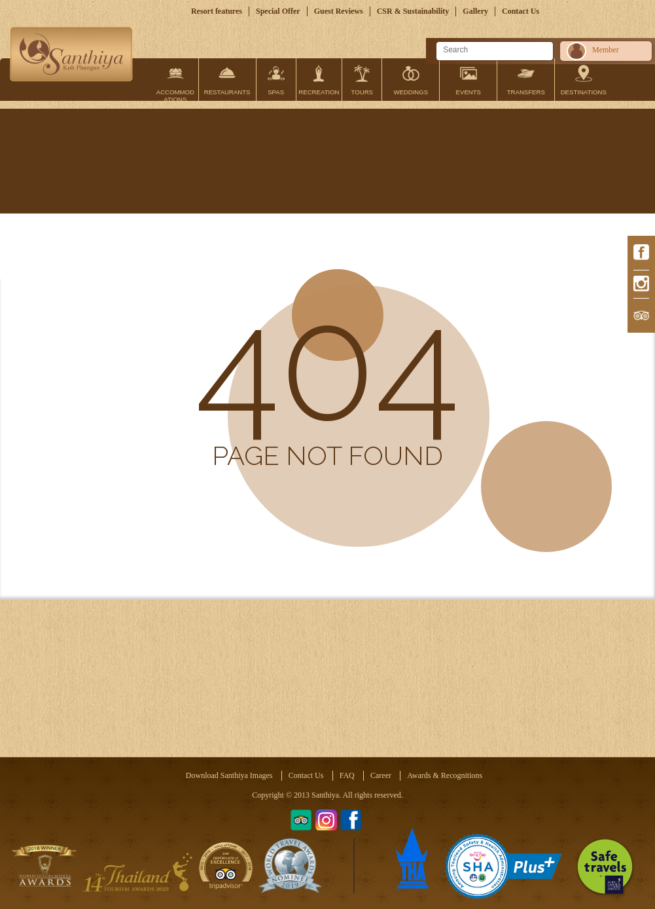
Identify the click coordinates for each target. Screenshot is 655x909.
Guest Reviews (338, 11)
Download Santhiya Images (229, 775)
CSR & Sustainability (413, 11)
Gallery (475, 11)
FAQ (347, 775)
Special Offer (278, 11)
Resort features (216, 11)
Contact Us (520, 11)
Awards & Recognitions (444, 775)
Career (380, 775)
